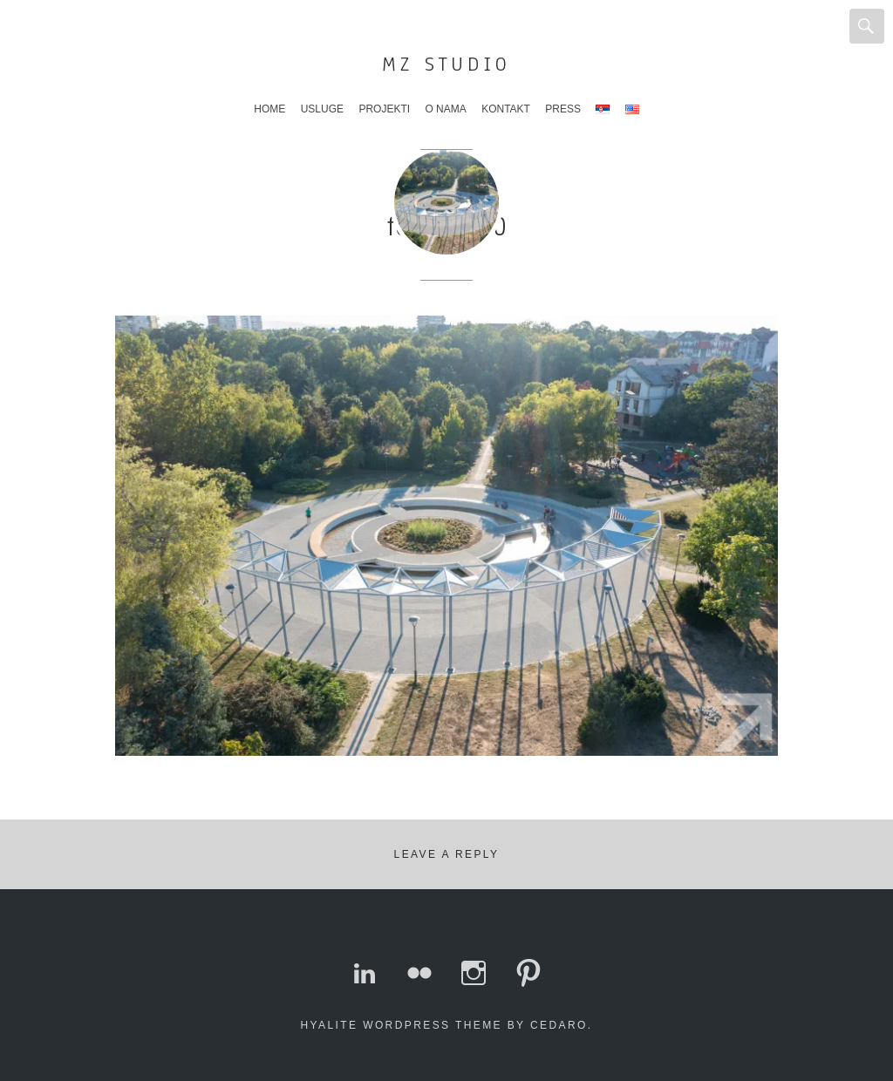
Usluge (322, 109)
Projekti (384, 109)
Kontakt (505, 109)
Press (563, 109)
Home (269, 109)
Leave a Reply (447, 854)
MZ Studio (446, 64)
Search (866, 26)
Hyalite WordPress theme (401, 1025)
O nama (445, 109)
